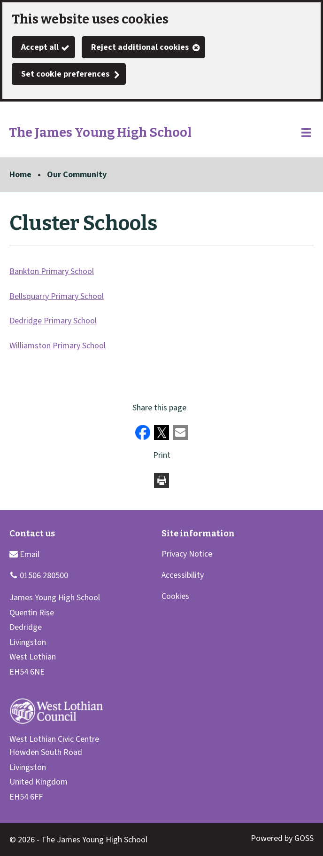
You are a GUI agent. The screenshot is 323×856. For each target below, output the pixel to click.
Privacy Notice (187, 554)
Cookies (175, 596)
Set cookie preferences (65, 74)
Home (20, 175)
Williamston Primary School (57, 346)
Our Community (77, 175)
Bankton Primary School (51, 271)
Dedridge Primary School (53, 321)
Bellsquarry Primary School (56, 296)
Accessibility (183, 575)
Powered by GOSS (282, 838)
